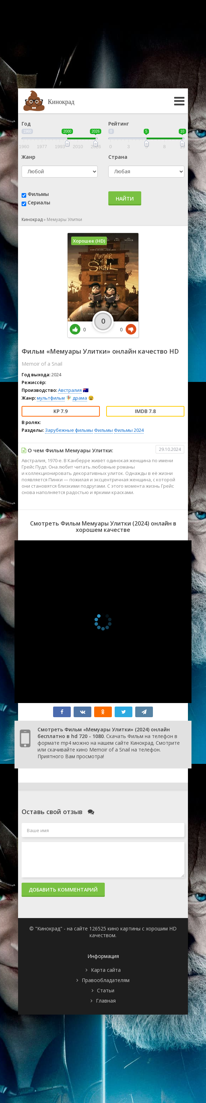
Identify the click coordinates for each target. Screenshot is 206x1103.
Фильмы (38, 194)
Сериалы (39, 202)
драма (80, 398)
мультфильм (51, 398)
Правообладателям (106, 980)
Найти (125, 198)
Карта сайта (106, 969)
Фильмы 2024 (129, 430)
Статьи (105, 990)
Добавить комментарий (63, 889)
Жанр (28, 156)
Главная (106, 1000)
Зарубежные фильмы (69, 430)
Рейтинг (118, 123)
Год (26, 123)
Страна (117, 156)
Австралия (70, 390)
